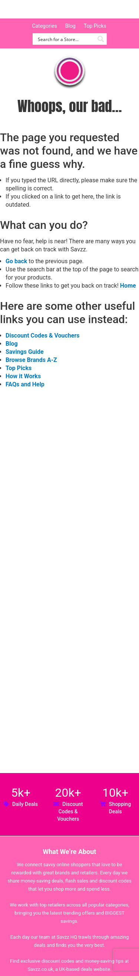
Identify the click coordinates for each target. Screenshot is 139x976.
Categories (44, 26)
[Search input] (65, 39)
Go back (16, 261)
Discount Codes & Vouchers (42, 335)
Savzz (44, 9)
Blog (70, 26)
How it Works (23, 376)
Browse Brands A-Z (31, 359)
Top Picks (95, 26)
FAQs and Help (25, 384)
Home (128, 285)
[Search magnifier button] (101, 39)
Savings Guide (25, 351)
